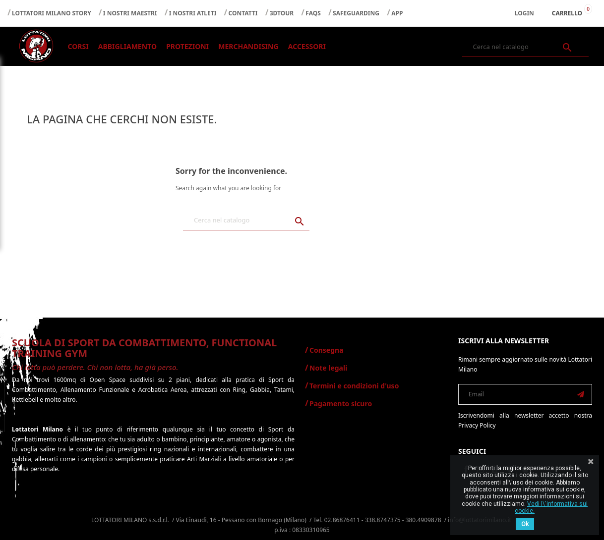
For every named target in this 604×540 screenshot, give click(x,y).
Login (524, 13)
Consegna (326, 350)
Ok (525, 524)
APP (397, 13)
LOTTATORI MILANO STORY (51, 13)
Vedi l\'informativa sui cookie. (551, 507)
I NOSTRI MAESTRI (130, 13)
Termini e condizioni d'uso (354, 385)
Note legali (328, 368)
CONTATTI (243, 13)
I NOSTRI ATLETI (193, 13)
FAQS (313, 13)
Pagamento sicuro (340, 403)
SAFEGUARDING (356, 13)
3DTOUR (282, 13)
